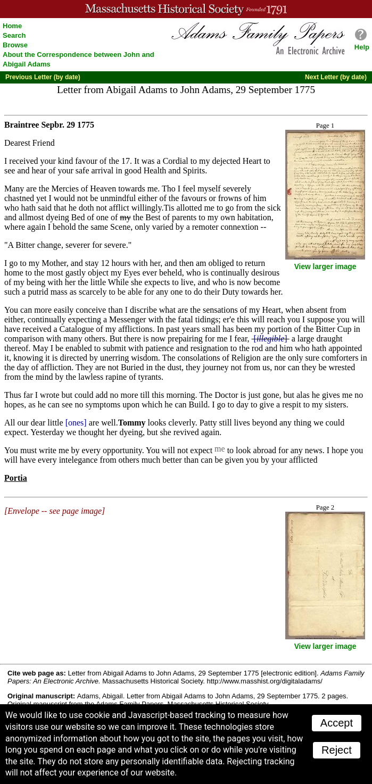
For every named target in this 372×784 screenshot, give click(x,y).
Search (14, 35)
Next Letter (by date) (336, 77)
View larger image (325, 267)
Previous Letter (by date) (42, 77)
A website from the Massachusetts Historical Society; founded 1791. (186, 9)
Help (361, 47)
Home (12, 26)
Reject (336, 750)
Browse (15, 45)
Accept (336, 723)
